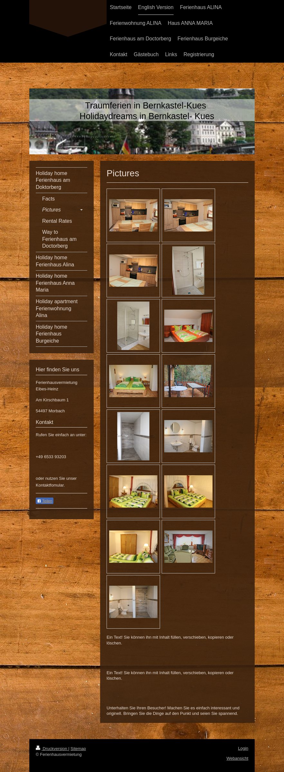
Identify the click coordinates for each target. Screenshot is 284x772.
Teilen (44, 501)
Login (243, 748)
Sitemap (78, 748)
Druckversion (52, 748)
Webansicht (237, 758)
